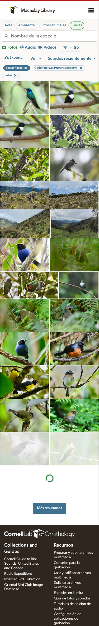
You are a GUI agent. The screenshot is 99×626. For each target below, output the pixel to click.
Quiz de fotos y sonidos (72, 593)
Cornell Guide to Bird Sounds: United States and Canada (21, 558)
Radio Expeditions (18, 568)
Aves (8, 25)
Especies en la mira (68, 588)
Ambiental (27, 25)
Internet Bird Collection (22, 574)
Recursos (63, 540)
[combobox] (54, 36)
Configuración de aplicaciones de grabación (67, 613)
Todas (77, 25)
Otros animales (53, 25)
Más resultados (49, 474)
